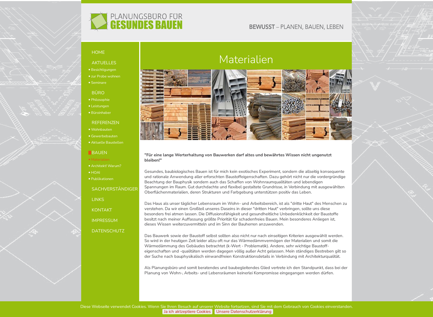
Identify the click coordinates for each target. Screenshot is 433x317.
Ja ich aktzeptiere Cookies (187, 311)
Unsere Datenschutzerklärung (243, 311)
